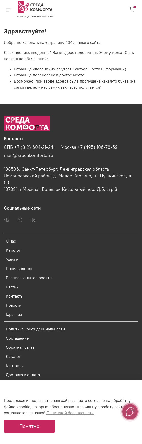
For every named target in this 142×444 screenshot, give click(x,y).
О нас (11, 241)
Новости (13, 305)
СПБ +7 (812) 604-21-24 (28, 147)
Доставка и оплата (23, 374)
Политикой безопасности (70, 412)
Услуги (12, 259)
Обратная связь (20, 347)
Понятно (29, 426)
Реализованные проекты (29, 277)
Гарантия (14, 314)
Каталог (13, 250)
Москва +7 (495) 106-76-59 (89, 147)
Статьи (12, 286)
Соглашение (17, 338)
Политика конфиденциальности (35, 328)
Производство (19, 268)
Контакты (14, 296)
